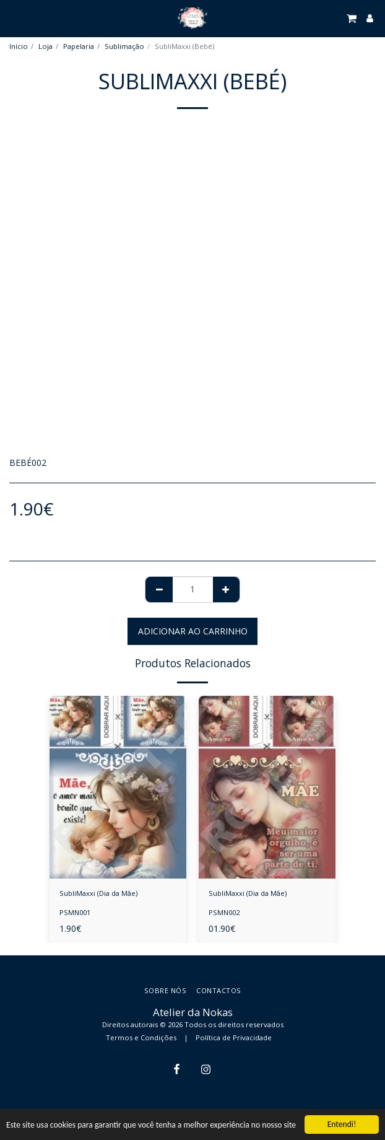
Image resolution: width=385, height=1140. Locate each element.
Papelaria (78, 46)
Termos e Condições (141, 1037)
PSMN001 (74, 912)
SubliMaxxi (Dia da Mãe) (98, 893)
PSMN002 (224, 912)
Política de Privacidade (234, 1037)
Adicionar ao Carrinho (193, 631)
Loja (45, 46)
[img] (118, 787)
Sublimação (124, 46)
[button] (13, 17)
